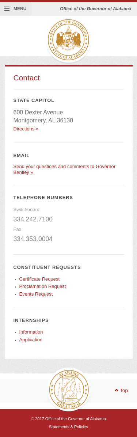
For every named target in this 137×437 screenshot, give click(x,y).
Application (31, 339)
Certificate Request (39, 279)
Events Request (36, 294)
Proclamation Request (42, 286)
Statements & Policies (68, 427)
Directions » (26, 129)
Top (121, 390)
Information (31, 332)
